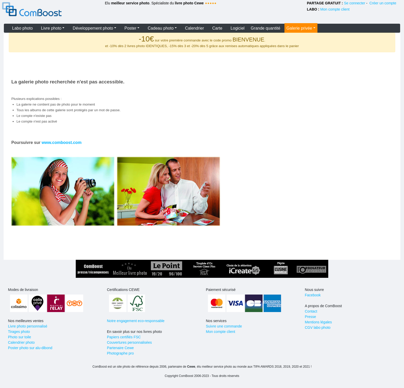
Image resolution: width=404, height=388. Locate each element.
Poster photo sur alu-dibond (30, 348)
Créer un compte (382, 3)
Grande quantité (265, 28)
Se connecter (354, 3)
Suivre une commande (224, 326)
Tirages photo (19, 332)
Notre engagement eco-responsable (135, 321)
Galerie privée (299, 28)
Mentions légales (318, 322)
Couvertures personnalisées (129, 342)
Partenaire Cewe (120, 348)
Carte (217, 28)
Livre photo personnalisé (27, 326)
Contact (311, 311)
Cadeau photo (161, 28)
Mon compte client (335, 9)
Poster (130, 28)
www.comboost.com (61, 142)
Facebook (313, 295)
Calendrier (194, 28)
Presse (310, 317)
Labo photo (22, 28)
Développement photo (93, 28)
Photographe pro (120, 353)
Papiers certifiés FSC (124, 337)
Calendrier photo (21, 342)
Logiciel (238, 28)
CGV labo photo (318, 327)
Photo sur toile (19, 337)
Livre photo (51, 28)
